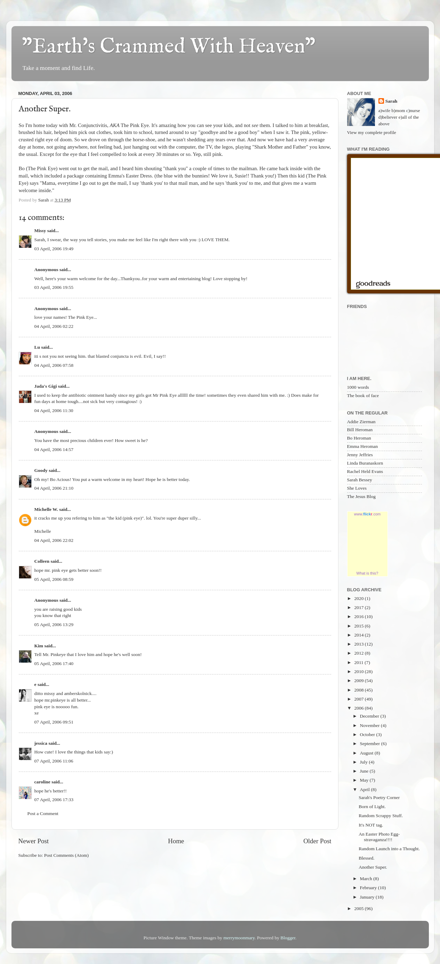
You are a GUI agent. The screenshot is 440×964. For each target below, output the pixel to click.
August (367, 753)
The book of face (363, 395)
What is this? (367, 573)
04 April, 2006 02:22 (54, 326)
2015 (359, 626)
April (365, 789)
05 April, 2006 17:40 (54, 663)
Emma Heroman (362, 446)
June (365, 771)
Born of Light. (372, 806)
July (364, 762)
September (370, 743)
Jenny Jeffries (360, 454)
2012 (359, 653)
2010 (359, 671)
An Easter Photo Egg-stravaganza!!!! (379, 836)
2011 (359, 662)
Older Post (317, 841)
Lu (37, 347)
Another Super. (373, 867)
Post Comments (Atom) (66, 855)
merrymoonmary (239, 937)
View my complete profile (371, 132)
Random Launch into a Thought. (389, 848)
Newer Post (33, 841)
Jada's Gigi (45, 386)
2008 (359, 690)
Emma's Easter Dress (130, 176)
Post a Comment (42, 813)
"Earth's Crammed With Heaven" (168, 47)
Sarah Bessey (359, 479)
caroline (42, 781)
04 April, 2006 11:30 (53, 410)
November (370, 725)
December (370, 716)
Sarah (391, 101)
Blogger (287, 937)
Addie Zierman (361, 421)
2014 (359, 635)
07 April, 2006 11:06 (53, 761)
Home (176, 841)
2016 (359, 616)
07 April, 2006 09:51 (54, 722)
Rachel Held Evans (365, 471)
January (368, 897)
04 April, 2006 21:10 (54, 488)
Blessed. (366, 858)
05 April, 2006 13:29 (54, 624)
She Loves (357, 488)
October (368, 734)
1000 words (358, 387)
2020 (359, 598)
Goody (41, 470)
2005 (359, 908)
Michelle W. (46, 509)
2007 (359, 699)
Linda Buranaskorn (365, 463)
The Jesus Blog (361, 496)
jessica (41, 743)
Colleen (42, 561)
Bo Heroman (359, 438)
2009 (359, 680)
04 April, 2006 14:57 (54, 449)
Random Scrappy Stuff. (381, 815)
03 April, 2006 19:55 (54, 287)
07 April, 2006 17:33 (54, 799)
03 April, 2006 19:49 (54, 248)
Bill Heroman (360, 429)
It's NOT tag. (371, 825)
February (369, 887)
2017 (359, 607)
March (367, 878)
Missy (40, 230)
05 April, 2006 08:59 (54, 579)
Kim (38, 645)
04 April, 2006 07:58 (54, 365)
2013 (359, 644)
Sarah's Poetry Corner (379, 797)
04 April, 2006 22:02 (54, 540)
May (365, 780)
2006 (359, 708)
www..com (367, 514)
